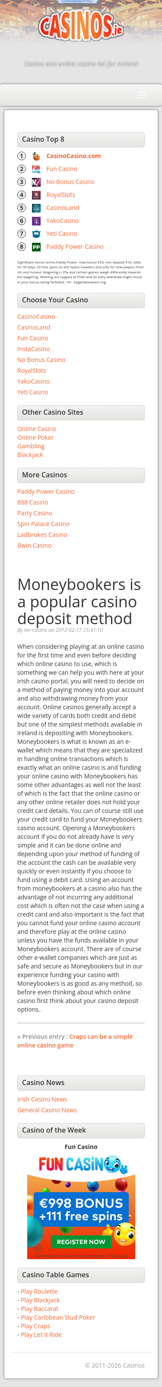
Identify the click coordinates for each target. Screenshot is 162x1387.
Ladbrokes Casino (42, 534)
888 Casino (32, 502)
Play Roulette (39, 1291)
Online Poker (35, 437)
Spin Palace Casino (43, 524)
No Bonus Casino (70, 182)
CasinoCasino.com (73, 156)
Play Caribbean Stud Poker (58, 1317)
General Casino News (47, 1110)
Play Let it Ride (41, 1334)
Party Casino (34, 513)
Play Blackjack (40, 1300)
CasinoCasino (36, 316)
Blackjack (30, 455)
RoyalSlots (60, 194)
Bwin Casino (34, 545)
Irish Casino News (42, 1099)
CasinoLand (62, 207)
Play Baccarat (39, 1308)
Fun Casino (61, 169)
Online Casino (36, 429)
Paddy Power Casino (75, 246)
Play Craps (35, 1326)
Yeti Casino (61, 233)
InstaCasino (33, 349)
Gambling (30, 446)
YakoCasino (62, 220)
